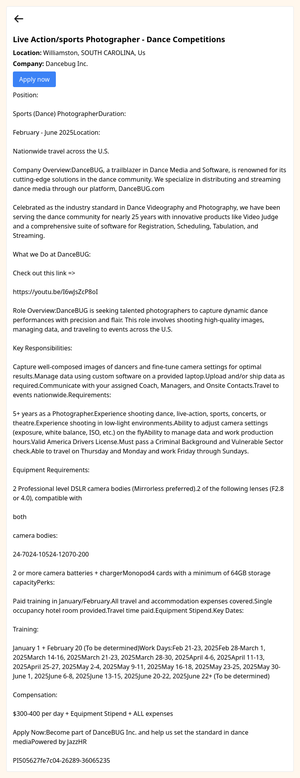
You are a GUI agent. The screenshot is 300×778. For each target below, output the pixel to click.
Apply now (34, 79)
